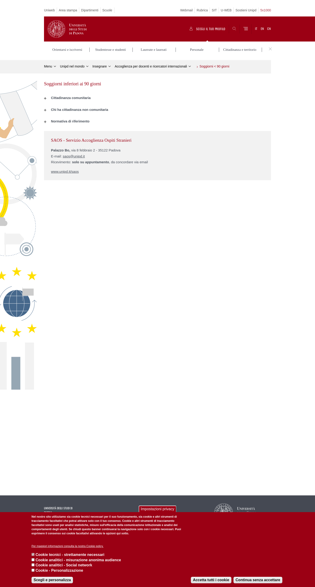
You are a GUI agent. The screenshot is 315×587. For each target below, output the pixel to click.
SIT (214, 10)
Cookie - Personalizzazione (59, 570)
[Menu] (245, 29)
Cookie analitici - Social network (63, 565)
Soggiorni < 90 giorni (214, 66)
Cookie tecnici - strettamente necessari (69, 555)
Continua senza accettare (258, 580)
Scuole (107, 10)
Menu (48, 66)
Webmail (186, 10)
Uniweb (49, 10)
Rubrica (202, 10)
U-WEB (226, 10)
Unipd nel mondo (72, 66)
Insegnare (99, 66)
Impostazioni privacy (157, 509)
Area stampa (68, 10)
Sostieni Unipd (246, 10)
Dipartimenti (89, 10)
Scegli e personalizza (52, 580)
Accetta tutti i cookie (211, 580)
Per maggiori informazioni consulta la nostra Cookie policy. (68, 546)
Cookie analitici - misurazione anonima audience (78, 560)
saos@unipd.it (74, 156)
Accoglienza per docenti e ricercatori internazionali (151, 66)
